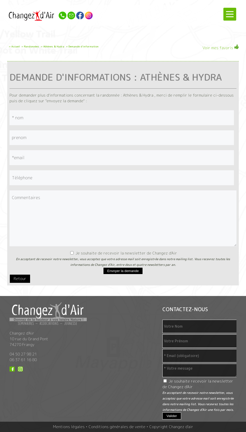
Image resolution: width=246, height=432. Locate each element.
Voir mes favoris (221, 47)
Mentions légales (69, 426)
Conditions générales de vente (117, 426)
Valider (171, 416)
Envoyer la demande (123, 271)
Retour (20, 278)
